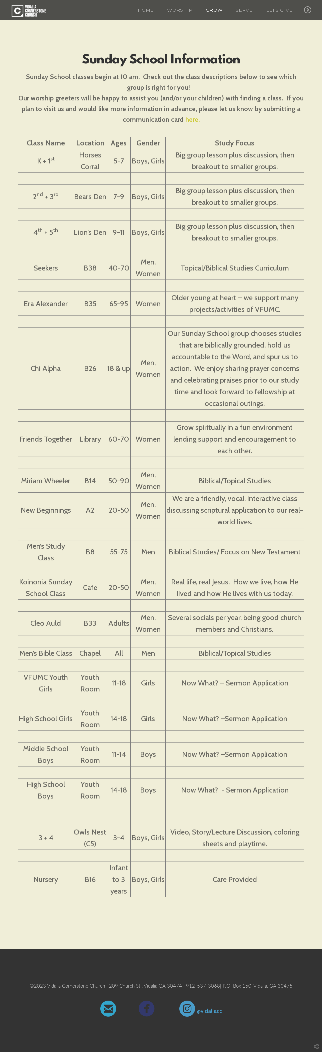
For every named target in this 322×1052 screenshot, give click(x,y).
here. (192, 119)
